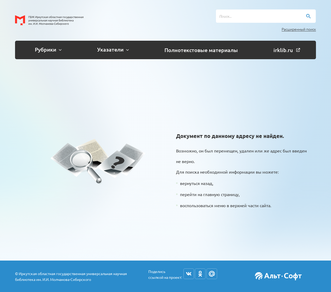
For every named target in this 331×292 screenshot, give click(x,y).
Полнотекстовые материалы (201, 50)
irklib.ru (286, 50)
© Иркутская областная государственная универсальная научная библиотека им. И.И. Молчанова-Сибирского (71, 276)
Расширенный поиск (299, 29)
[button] (46, 50)
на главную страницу (218, 194)
